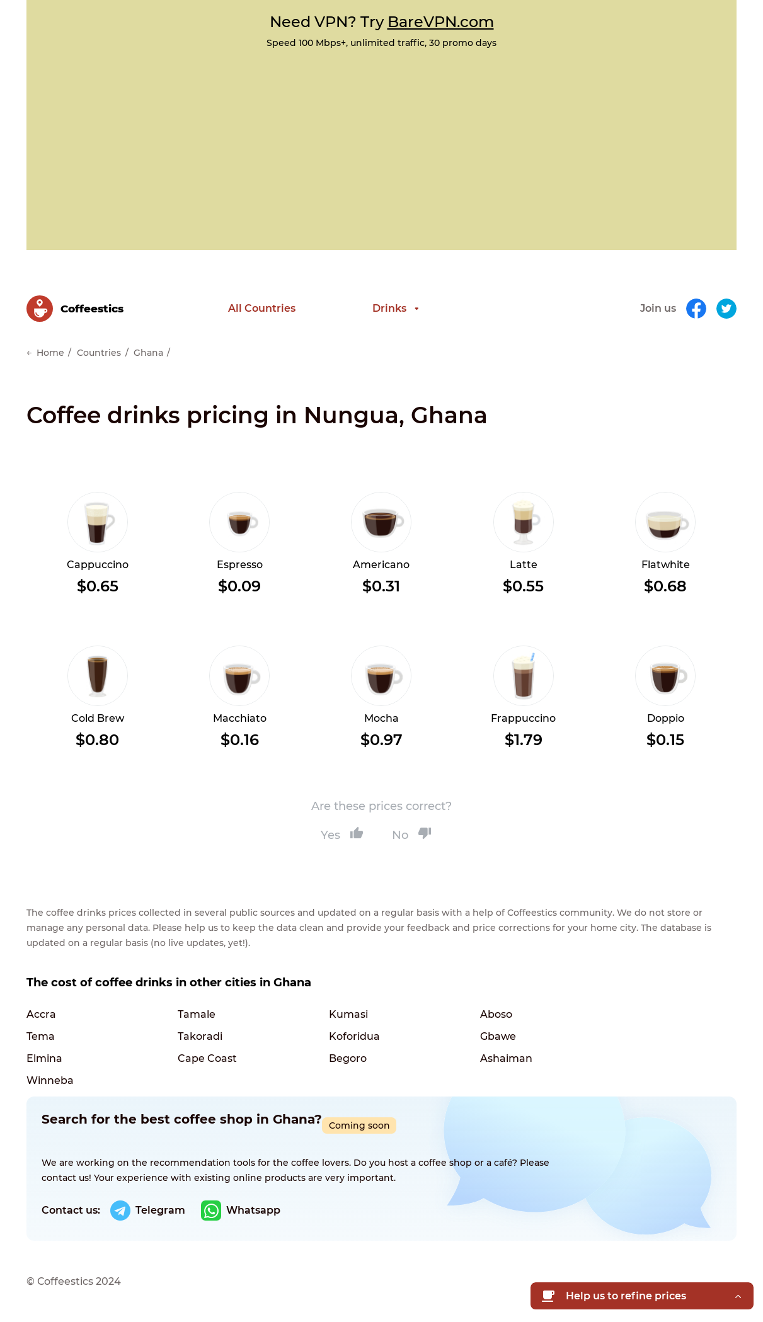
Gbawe (498, 1036)
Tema (40, 1036)
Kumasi (348, 1014)
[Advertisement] (381, 143)
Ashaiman (506, 1058)
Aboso (496, 1014)
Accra (41, 1014)
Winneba (50, 1080)
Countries (99, 352)
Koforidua (354, 1036)
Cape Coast (207, 1058)
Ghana (148, 352)
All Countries (261, 308)
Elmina (44, 1058)
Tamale (196, 1014)
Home (50, 352)
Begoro (348, 1058)
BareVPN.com (440, 22)
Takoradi (200, 1036)
